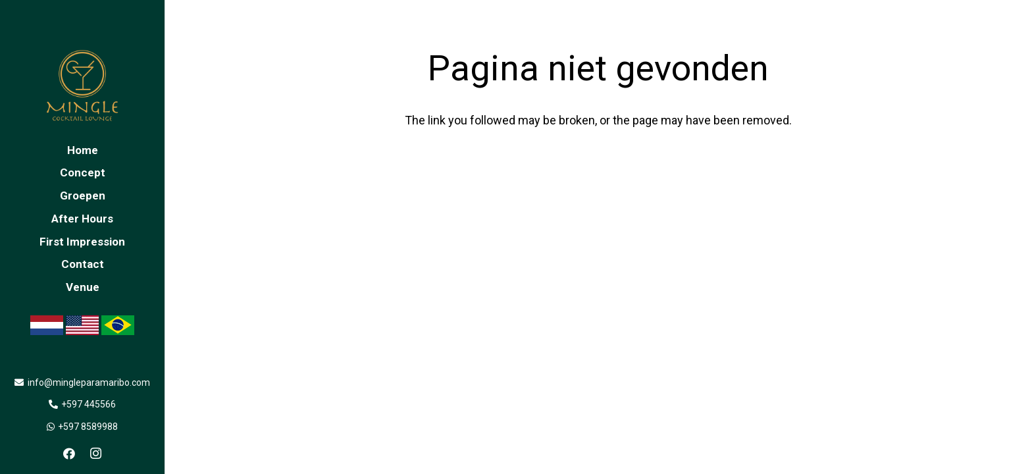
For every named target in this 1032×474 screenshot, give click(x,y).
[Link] (82, 85)
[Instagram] (95, 453)
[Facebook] (69, 453)
